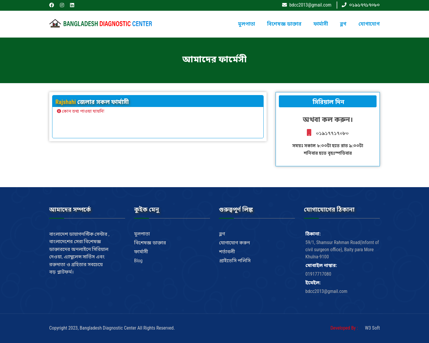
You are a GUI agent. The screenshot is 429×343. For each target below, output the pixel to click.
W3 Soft (372, 328)
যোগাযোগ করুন (234, 243)
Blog (138, 260)
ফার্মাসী (320, 24)
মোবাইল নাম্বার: (321, 265)
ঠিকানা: (313, 234)
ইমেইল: (313, 282)
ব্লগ (343, 24)
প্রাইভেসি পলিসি (235, 260)
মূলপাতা (246, 24)
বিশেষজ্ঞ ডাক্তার (284, 24)
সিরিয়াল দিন (327, 101)
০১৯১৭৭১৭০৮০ (364, 5)
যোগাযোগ (369, 24)
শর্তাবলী (227, 251)
